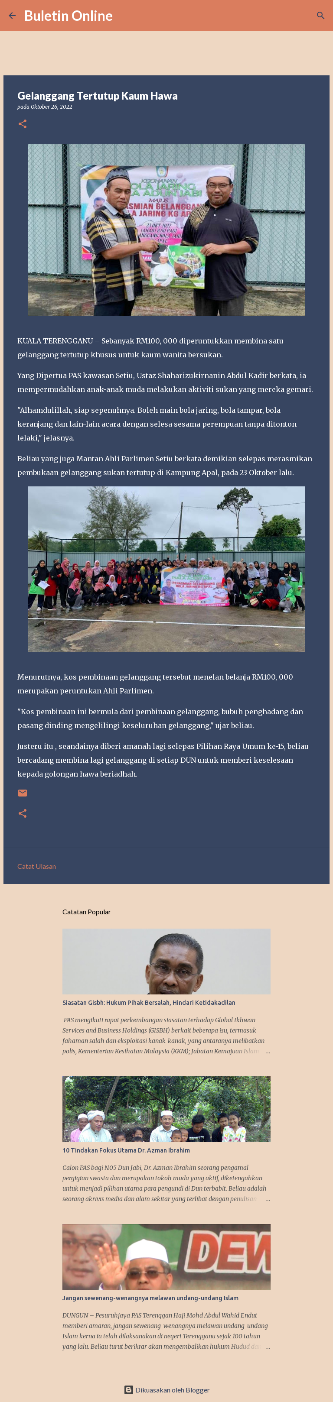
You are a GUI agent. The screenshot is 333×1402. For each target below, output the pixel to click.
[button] (22, 124)
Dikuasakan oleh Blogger (167, 1390)
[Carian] (125, 15)
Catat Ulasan (36, 866)
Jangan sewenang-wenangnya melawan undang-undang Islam (150, 1298)
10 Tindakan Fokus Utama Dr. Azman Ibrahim (126, 1150)
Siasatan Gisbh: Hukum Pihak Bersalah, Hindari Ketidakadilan (148, 1002)
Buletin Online (68, 15)
